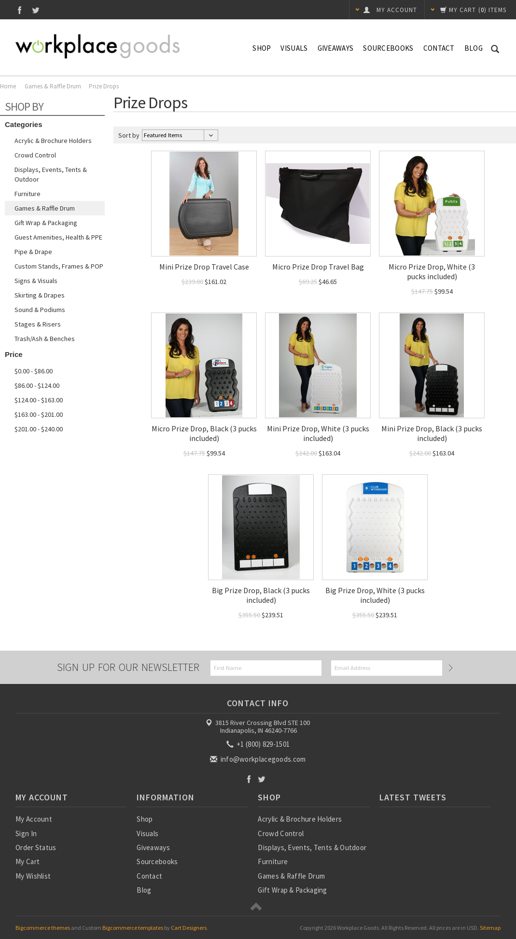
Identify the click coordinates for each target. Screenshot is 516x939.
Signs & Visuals (35, 280)
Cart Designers (189, 927)
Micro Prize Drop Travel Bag (318, 266)
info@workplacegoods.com (258, 759)
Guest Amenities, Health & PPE (58, 237)
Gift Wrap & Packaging (45, 222)
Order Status (35, 847)
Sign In (26, 833)
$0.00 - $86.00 (33, 371)
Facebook (19, 10)
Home (8, 86)
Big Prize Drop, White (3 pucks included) (375, 595)
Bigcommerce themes (42, 927)
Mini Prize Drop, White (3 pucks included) (318, 433)
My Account (33, 819)
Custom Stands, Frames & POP (58, 266)
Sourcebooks (388, 48)
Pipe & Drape (33, 251)
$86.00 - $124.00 (36, 385)
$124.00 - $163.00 (38, 400)
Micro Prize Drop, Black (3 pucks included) (204, 433)
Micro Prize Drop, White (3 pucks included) (432, 271)
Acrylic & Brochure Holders (53, 140)
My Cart (27, 861)
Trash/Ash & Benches (44, 338)
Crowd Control (35, 155)
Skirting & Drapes (39, 295)
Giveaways (336, 48)
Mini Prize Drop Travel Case (204, 266)
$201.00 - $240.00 (38, 429)
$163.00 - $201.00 (38, 414)
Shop (261, 48)
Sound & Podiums (39, 309)
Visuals (293, 48)
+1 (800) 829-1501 (259, 744)
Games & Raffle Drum (53, 86)
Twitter (36, 10)
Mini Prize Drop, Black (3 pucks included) (431, 433)
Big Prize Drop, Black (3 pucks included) (261, 595)
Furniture (27, 193)
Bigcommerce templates (132, 927)
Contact (439, 48)
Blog (473, 48)
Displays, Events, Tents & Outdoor (50, 174)
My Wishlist (33, 876)
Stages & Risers (37, 324)
